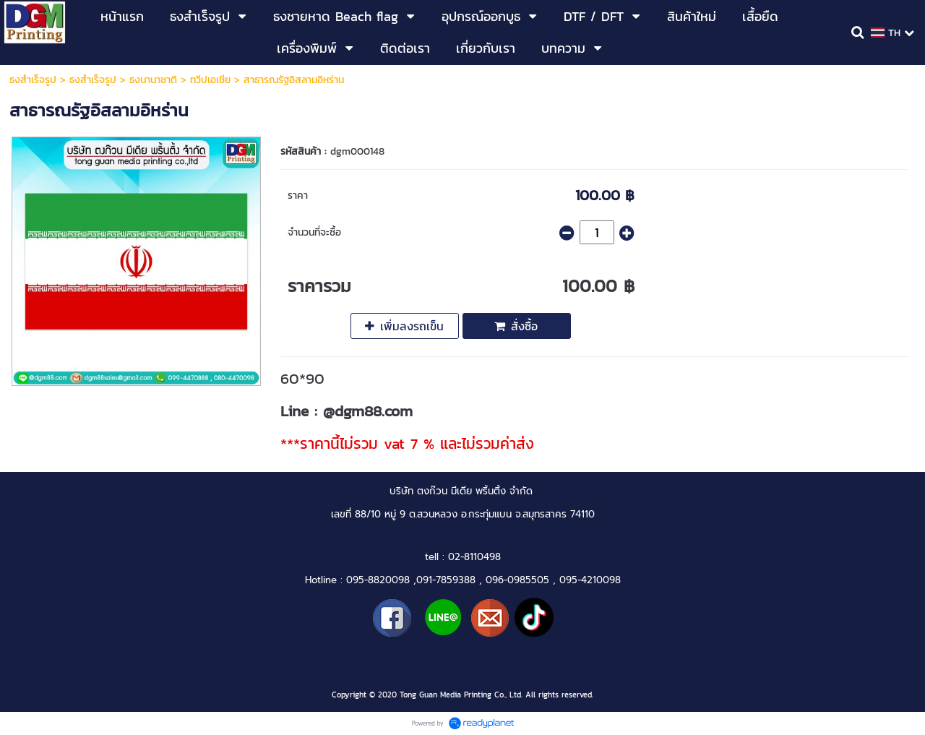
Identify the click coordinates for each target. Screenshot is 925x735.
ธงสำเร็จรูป (32, 79)
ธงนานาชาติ (153, 79)
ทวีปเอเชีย (210, 79)
